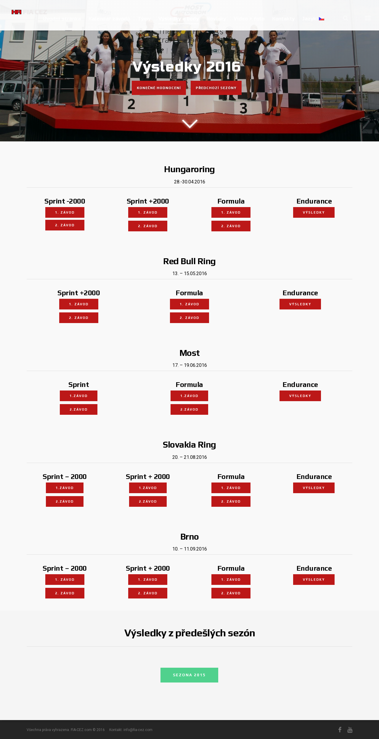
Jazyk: (313, 19)
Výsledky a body (178, 19)
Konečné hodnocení (159, 90)
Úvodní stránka (62, 19)
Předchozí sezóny (216, 90)
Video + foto (249, 19)
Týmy (144, 19)
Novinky (216, 19)
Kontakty (283, 19)
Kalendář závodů (109, 19)
